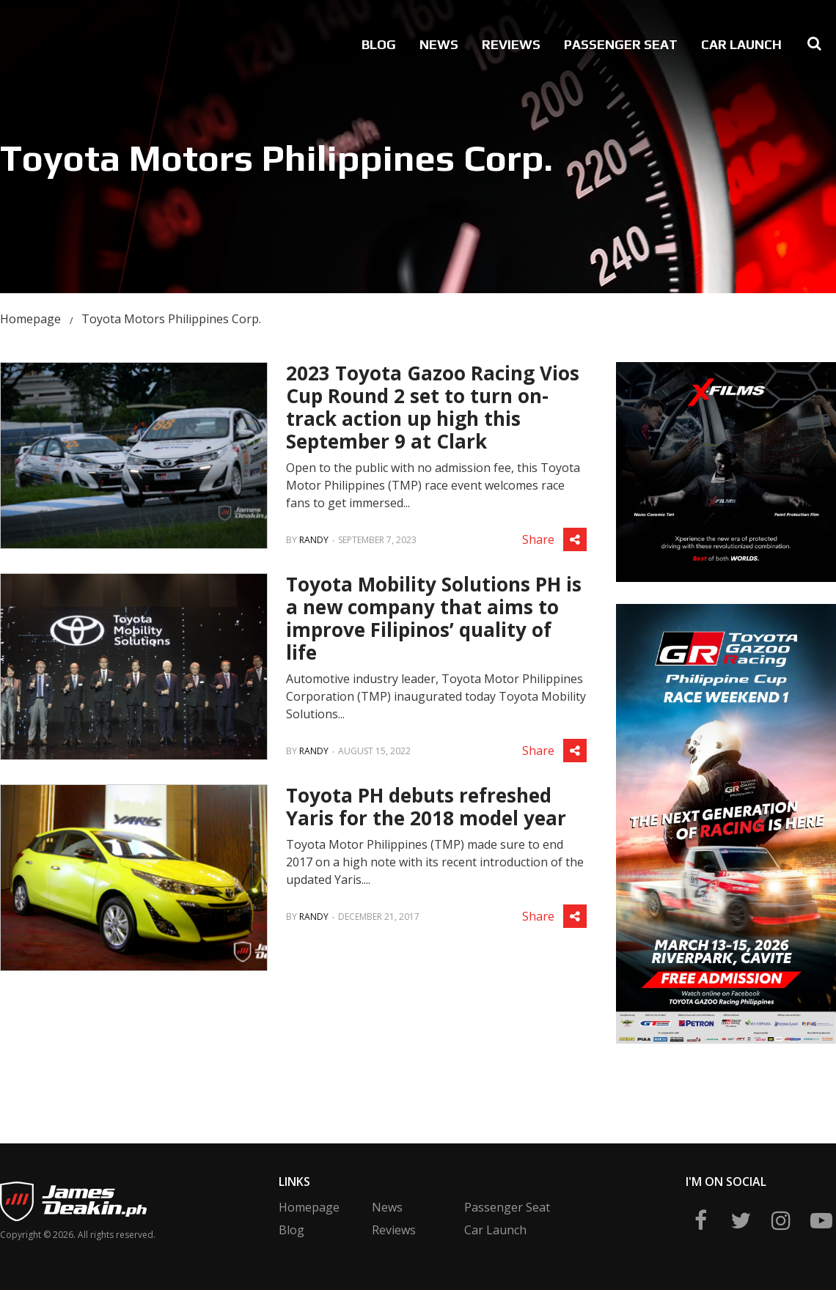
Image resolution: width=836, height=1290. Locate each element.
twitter (740, 1220)
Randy (314, 540)
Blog (379, 44)
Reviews (511, 44)
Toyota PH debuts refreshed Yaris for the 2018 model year (426, 806)
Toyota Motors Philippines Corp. (171, 319)
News (438, 44)
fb (700, 1220)
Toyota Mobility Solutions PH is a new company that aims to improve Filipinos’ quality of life (434, 618)
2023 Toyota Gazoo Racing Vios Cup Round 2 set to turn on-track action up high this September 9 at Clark (432, 407)
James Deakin (50, 41)
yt (821, 1220)
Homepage (30, 319)
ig (781, 1220)
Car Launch (741, 44)
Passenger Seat (621, 44)
